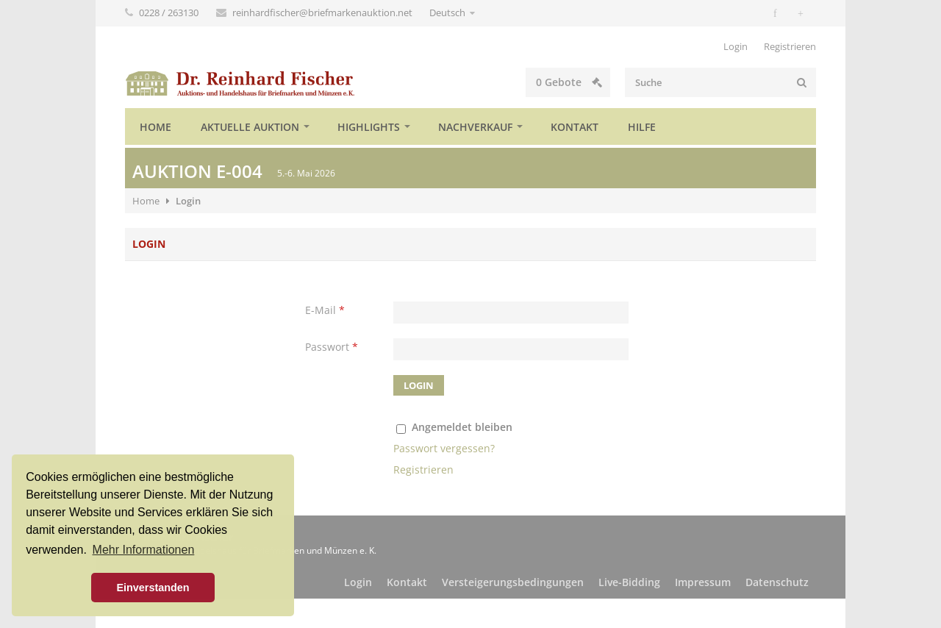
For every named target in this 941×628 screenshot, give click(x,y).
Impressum (703, 582)
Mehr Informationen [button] (144, 549)
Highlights (368, 127)
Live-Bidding (629, 582)
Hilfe (642, 127)
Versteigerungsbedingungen (513, 582)
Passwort (331, 347)
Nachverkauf (475, 127)
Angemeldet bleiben (462, 427)
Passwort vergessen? (444, 448)
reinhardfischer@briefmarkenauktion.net (323, 12)
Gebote (569, 82)
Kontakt (574, 127)
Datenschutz (777, 582)
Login (735, 46)
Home (155, 127)
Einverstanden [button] (152, 587)
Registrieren (790, 46)
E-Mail (325, 310)
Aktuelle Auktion (250, 127)
